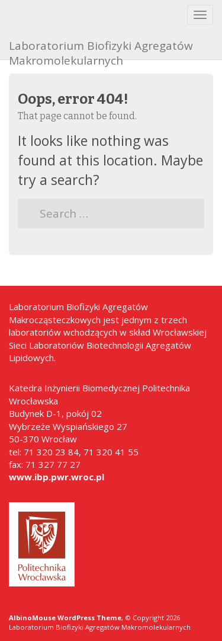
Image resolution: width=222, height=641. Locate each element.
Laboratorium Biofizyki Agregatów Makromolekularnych (101, 49)
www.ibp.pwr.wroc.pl (56, 477)
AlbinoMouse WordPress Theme (65, 617)
